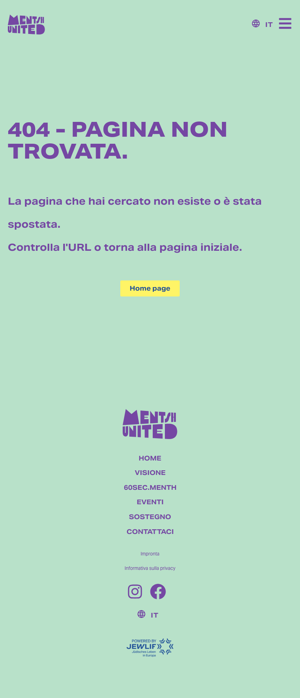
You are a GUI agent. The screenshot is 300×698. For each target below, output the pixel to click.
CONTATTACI (150, 532)
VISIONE (150, 473)
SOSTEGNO (150, 517)
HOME (150, 458)
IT (269, 25)
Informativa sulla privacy (150, 568)
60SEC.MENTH (150, 488)
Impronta (150, 554)
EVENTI (150, 502)
